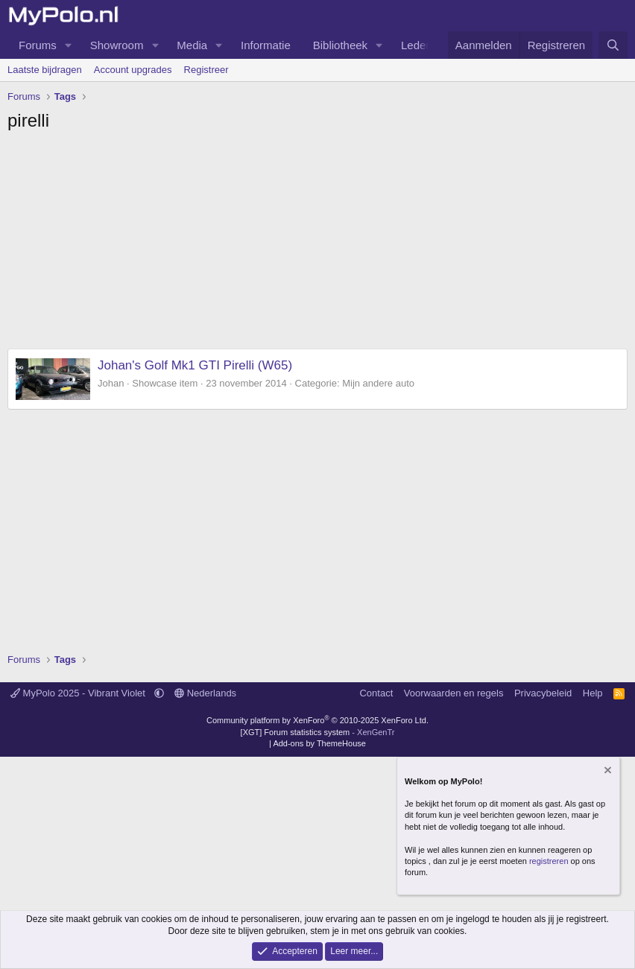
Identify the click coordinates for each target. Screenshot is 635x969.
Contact (376, 693)
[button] (68, 45)
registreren (549, 861)
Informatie (266, 45)
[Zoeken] (613, 45)
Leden (416, 45)
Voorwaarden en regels (454, 693)
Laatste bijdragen (44, 69)
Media (192, 45)
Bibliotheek (340, 45)
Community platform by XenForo (317, 720)
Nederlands (205, 693)
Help (593, 693)
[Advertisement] (317, 244)
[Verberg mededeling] (607, 772)
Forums (38, 45)
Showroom (117, 45)
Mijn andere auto (378, 383)
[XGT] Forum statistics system (318, 732)
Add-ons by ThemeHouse (319, 743)
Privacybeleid (543, 693)
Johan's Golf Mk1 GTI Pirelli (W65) (195, 365)
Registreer (206, 69)
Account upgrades (133, 69)
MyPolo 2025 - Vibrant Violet (79, 693)
